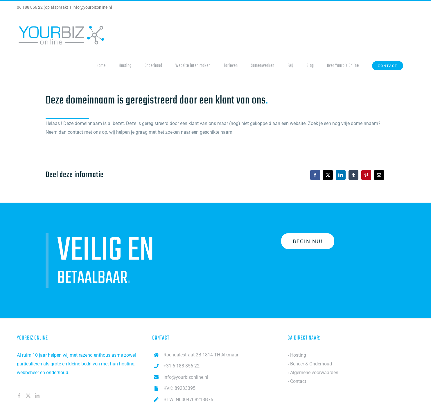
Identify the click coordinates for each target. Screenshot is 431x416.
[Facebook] (315, 175)
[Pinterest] (366, 175)
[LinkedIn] (340, 175)
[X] (328, 175)
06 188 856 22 (30, 7)
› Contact (297, 381)
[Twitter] (28, 395)
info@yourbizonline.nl (92, 7)
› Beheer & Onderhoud (310, 364)
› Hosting (297, 355)
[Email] (379, 175)
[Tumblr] (353, 175)
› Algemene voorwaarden (313, 372)
